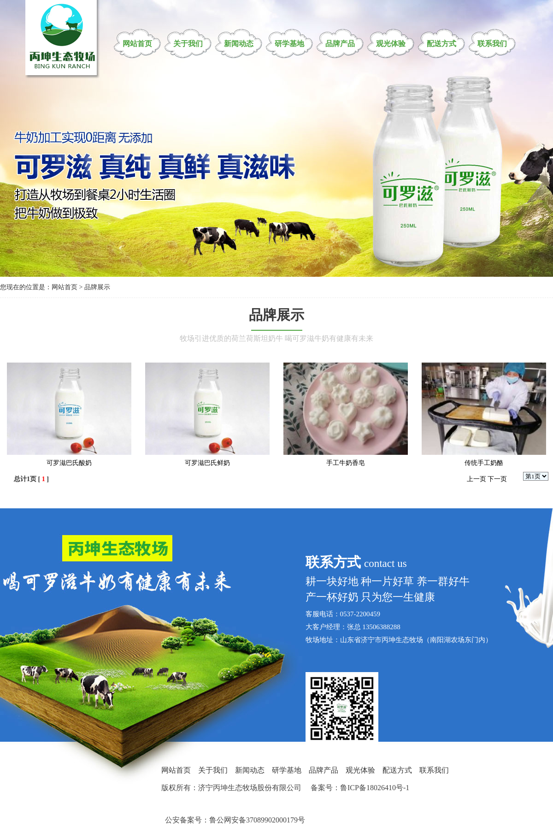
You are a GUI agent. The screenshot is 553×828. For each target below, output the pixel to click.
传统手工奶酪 (484, 462)
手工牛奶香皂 (345, 462)
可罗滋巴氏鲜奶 (207, 462)
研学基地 (289, 44)
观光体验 (391, 44)
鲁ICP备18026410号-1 (374, 788)
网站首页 (137, 44)
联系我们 (492, 44)
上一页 (476, 479)
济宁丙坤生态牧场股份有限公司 (249, 788)
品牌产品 (340, 44)
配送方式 (441, 44)
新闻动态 (238, 44)
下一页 (497, 479)
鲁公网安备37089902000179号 (257, 820)
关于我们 (188, 44)
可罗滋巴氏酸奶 (69, 462)
